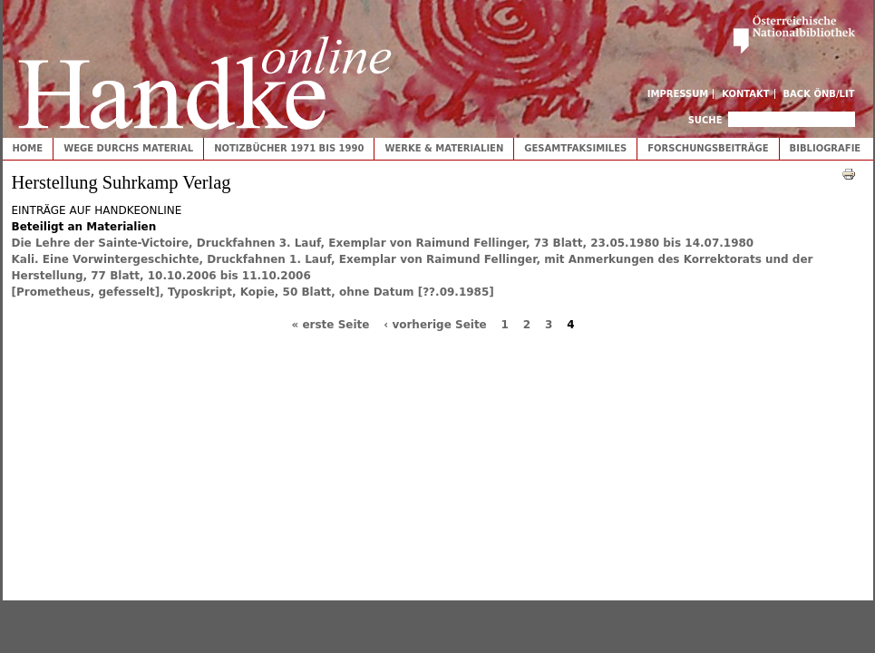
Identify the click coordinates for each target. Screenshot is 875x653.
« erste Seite (330, 324)
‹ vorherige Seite (435, 324)
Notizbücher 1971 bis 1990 (289, 148)
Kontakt (746, 94)
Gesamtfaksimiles (575, 148)
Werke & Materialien (443, 148)
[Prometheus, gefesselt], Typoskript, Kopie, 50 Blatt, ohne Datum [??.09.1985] (253, 292)
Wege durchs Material (128, 148)
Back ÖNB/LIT (819, 94)
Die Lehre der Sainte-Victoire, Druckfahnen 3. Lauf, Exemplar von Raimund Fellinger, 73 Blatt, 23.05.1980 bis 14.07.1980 (383, 243)
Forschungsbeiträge (707, 148)
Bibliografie (825, 148)
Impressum (678, 94)
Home (28, 148)
